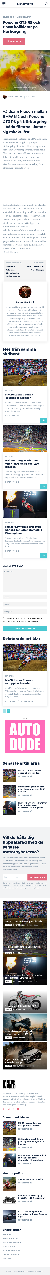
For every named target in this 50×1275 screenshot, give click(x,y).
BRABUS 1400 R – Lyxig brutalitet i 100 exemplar (31, 1196)
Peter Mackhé (15, 97)
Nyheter (8, 17)
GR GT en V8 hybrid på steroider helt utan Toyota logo (32, 1214)
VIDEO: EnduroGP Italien (31, 1179)
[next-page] (8, 711)
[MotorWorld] (25, 4)
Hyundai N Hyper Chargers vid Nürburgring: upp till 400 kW (19, 1033)
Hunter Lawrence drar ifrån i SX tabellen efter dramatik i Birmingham (24, 530)
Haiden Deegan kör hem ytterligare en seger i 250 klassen (22, 463)
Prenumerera (37, 877)
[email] (15, 877)
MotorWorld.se (19, 1038)
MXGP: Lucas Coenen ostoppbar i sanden (19, 396)
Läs (43, 420)
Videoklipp (24, 17)
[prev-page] (4, 711)
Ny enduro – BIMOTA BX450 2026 (20, 1006)
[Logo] (24, 1084)
